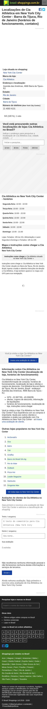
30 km (16, 148)
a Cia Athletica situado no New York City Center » (23, 257)
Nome (9, 531)
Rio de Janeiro (9, 95)
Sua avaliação (7, 542)
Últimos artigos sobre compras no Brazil (19, 617)
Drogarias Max (13, 485)
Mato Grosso (17, 664)
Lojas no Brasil (9, 623)
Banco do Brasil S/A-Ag (16, 459)
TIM (9, 450)
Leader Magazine (14, 477)
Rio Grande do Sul (27, 673)
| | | (44, 2)
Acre (4, 658)
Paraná (30, 667)
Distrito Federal (14, 661)
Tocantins (23, 679)
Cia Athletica (8, 79)
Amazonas (27, 658)
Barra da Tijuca (10, 102)
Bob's (9, 446)
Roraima (14, 676)
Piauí (16, 670)
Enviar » (7, 573)
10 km (7, 148)
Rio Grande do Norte (10, 673)
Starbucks (11, 481)
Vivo (9, 442)
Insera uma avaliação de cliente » (23, 360)
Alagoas (10, 658)
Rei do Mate (12, 464)
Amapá (18, 658)
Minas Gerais (7, 667)
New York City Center (12, 73)
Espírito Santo (27, 661)
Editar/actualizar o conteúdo (20, 704)
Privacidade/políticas (10, 706)
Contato (5, 704)
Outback (10, 468)
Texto (9, 517)
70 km (25, 148)
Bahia (34, 658)
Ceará (4, 661)
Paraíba (22, 667)
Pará (16, 667)
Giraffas (10, 455)
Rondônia (5, 676)
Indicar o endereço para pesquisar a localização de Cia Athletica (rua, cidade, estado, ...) (21, 135)
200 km (35, 148)
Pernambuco (7, 670)
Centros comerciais (11, 620)
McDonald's (12, 437)
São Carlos (37, 676)
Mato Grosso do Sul (31, 664)
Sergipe (15, 679)
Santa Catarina (25, 676)
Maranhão (6, 664)
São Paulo (6, 679)
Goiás (37, 661)
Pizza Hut (11, 472)
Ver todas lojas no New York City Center (23, 492)
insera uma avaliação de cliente (22, 420)
